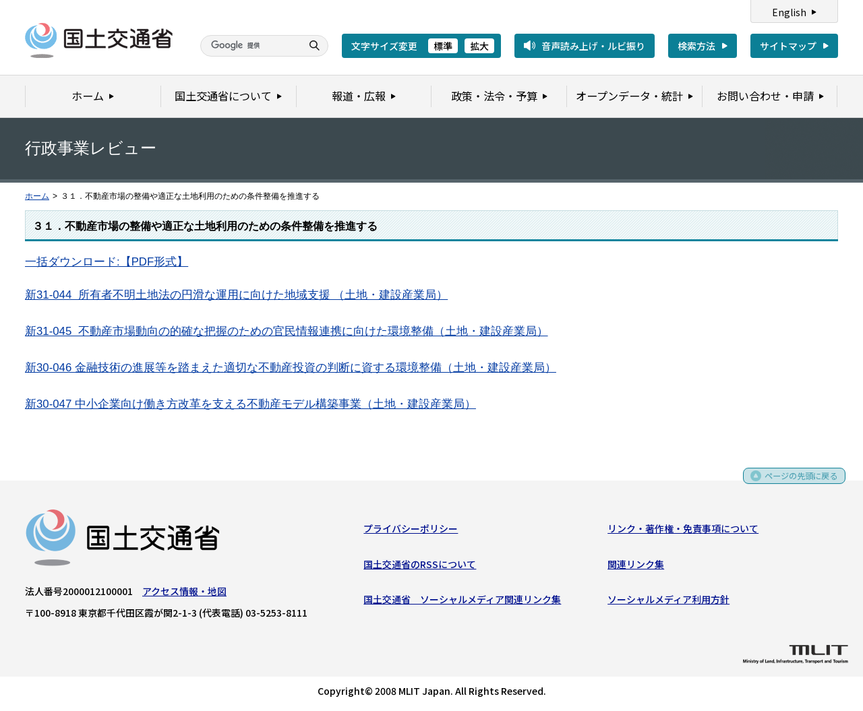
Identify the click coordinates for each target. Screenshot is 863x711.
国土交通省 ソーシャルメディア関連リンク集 (462, 602)
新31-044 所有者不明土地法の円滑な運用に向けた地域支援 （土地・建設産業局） (236, 294)
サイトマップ (788, 46)
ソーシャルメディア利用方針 (668, 602)
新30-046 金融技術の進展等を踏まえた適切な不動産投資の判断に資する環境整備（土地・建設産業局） (290, 367)
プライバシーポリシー (410, 531)
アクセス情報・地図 (184, 593)
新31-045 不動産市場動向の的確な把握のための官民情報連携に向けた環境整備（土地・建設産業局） (286, 331)
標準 (443, 46)
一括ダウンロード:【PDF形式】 (106, 261)
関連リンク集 (635, 567)
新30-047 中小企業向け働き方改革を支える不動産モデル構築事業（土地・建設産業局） (250, 404)
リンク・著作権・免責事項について (682, 531)
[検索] (249, 46)
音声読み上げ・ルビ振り (593, 46)
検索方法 (696, 46)
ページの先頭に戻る (796, 482)
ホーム (37, 196)
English (789, 12)
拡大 (479, 46)
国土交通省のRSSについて (419, 567)
